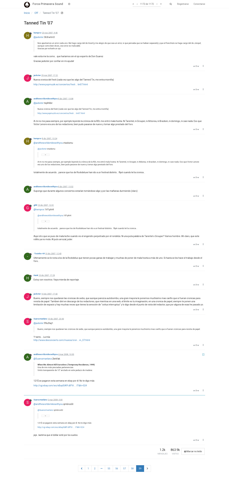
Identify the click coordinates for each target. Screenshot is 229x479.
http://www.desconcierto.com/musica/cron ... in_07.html (62, 340)
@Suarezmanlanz (43, 358)
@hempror (39, 209)
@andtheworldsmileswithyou (48, 143)
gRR (35, 205)
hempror (38, 33)
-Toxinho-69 (39, 254)
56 (116, 468)
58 (132, 468)
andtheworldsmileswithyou (46, 99)
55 (109, 468)
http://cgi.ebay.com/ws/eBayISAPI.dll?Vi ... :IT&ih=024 (60, 385)
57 (124, 468)
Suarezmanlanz (40, 319)
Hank (36, 275)
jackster (37, 75)
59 (140, 468)
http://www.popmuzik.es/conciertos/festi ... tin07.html (61, 84)
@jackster (39, 37)
